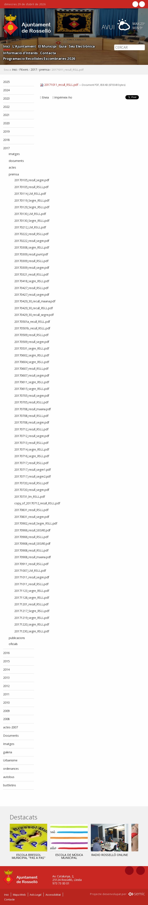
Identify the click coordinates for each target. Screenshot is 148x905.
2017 (34, 69)
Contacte (9, 899)
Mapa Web (19, 894)
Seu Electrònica (82, 46)
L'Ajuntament (24, 46)
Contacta (48, 52)
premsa (44, 69)
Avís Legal (35, 894)
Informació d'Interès (20, 52)
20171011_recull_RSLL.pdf (59, 85)
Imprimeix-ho (63, 97)
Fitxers (23, 69)
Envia (45, 97)
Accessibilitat (53, 894)
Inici (6, 46)
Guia (63, 46)
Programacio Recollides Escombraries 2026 (39, 58)
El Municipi (47, 46)
